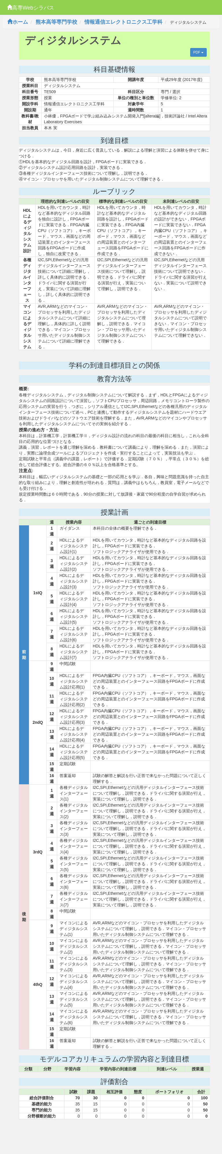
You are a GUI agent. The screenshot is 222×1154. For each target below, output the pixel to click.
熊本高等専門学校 (56, 22)
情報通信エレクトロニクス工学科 (123, 22)
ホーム (17, 22)
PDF (198, 52)
